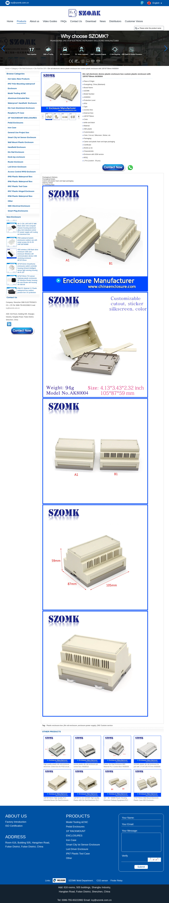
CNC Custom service (105, 725)
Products (21, 21)
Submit (141, 867)
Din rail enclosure (70, 725)
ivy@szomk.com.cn (20, 3)
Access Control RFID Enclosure (22, 172)
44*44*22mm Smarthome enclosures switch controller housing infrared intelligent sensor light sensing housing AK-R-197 (27, 269)
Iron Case (12, 128)
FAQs (64, 21)
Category (14, 68)
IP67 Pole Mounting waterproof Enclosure (21, 86)
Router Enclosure (15, 162)
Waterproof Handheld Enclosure (22, 103)
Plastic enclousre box (55, 725)
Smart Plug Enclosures (18, 211)
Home (10, 21)
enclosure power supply (87, 725)
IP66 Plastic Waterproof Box (20, 181)
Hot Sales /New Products (19, 79)
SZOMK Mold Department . (81, 880)
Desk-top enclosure (16, 157)
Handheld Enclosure (17, 147)
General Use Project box (18, 132)
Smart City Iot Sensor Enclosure (22, 137)
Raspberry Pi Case (16, 113)
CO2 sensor (102, 880)
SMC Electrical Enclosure (19, 206)
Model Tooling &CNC (17, 93)
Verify (125, 855)
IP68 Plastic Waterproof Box (20, 196)
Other (10, 201)
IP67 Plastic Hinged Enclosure (21, 191)
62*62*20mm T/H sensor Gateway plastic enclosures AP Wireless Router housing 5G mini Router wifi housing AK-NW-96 (27, 281)
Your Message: (130, 830)
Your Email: (128, 824)
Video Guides (50, 21)
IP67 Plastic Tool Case (17, 186)
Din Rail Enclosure (26, 68)
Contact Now (22, 331)
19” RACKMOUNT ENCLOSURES (22, 118)
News (103, 21)
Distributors (115, 21)
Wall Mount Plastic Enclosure (21, 142)
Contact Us (76, 21)
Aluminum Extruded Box (18, 98)
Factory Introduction (15, 822)
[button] (80, 64)
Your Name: (128, 817)
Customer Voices (134, 21)
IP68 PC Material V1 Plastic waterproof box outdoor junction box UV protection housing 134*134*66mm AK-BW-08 (27, 293)
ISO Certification (14, 826)
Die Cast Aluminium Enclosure (21, 108)
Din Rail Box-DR (40, 68)
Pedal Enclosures (15, 123)
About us (34, 21)
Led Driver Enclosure (17, 167)
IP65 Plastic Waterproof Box (20, 177)
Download (91, 21)
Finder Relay (117, 880)
